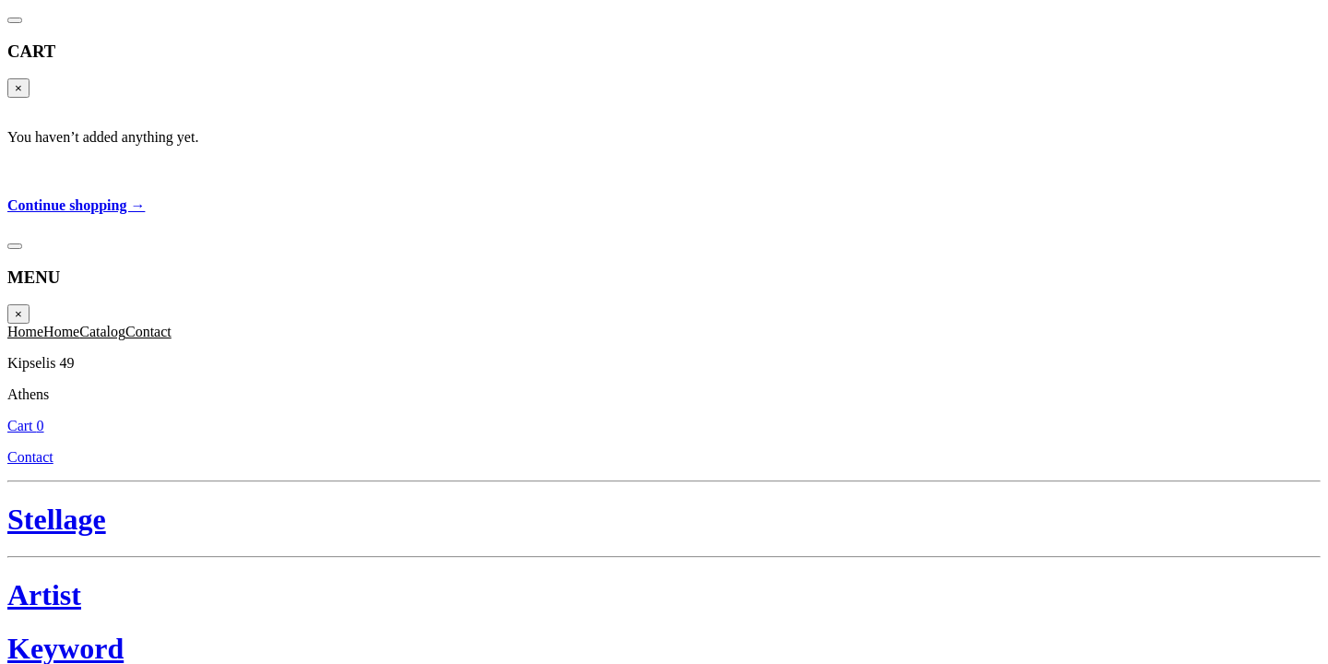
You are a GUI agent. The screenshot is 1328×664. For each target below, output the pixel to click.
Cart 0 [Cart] (1287, 41)
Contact (1278, 61)
